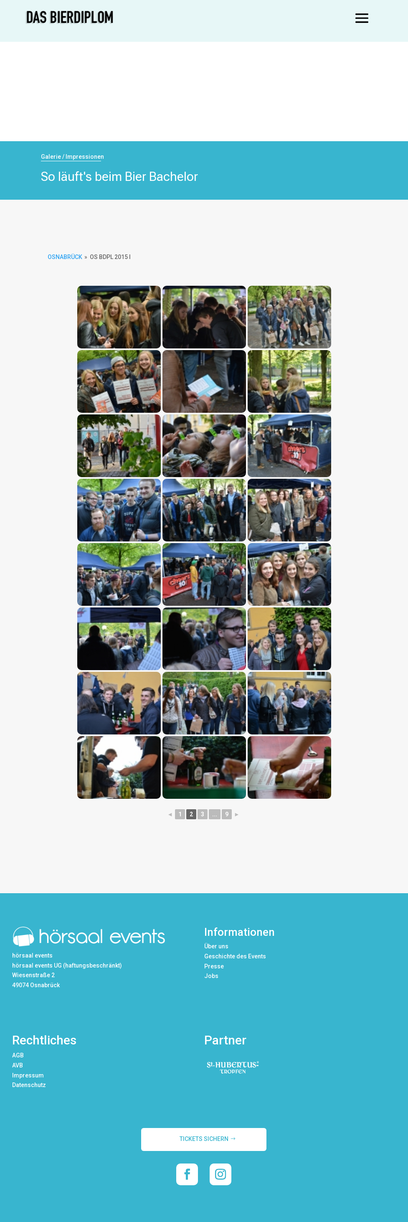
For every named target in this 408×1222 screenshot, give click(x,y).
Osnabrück (65, 257)
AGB (18, 1055)
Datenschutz (29, 1085)
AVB (17, 1065)
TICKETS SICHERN (204, 1139)
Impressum (28, 1075)
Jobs (211, 976)
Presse (214, 966)
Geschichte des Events (235, 956)
